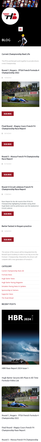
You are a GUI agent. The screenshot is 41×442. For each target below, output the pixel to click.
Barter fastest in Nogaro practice (16, 226)
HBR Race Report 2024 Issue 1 (15, 368)
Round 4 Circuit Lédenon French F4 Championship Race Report (17, 188)
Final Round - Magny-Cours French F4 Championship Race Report (18, 127)
